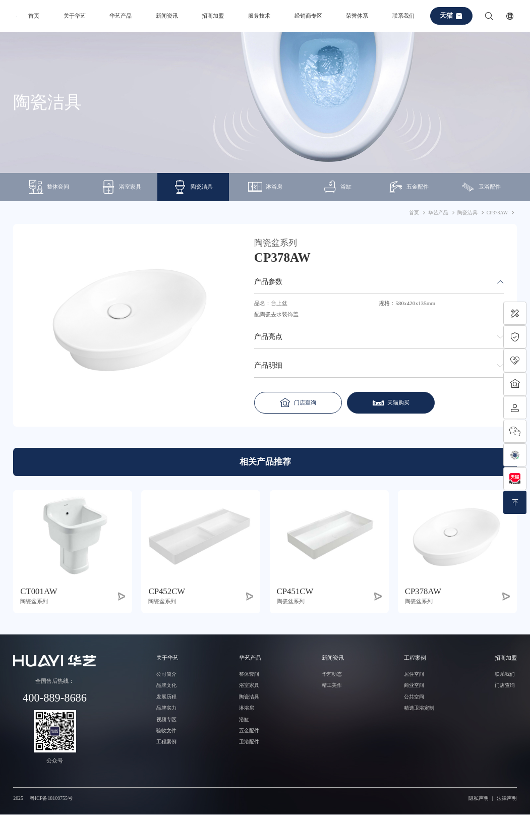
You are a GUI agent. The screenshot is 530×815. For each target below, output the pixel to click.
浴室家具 (121, 187)
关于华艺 (75, 16)
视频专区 (166, 719)
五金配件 (409, 187)
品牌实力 (166, 708)
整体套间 (49, 187)
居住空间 (414, 674)
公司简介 (166, 674)
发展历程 (166, 697)
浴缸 (337, 187)
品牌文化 (166, 685)
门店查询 (296, 403)
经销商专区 (308, 16)
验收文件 (166, 730)
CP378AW (497, 212)
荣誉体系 (357, 16)
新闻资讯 (167, 16)
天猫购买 (386, 403)
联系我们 (403, 16)
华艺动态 (332, 674)
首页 (33, 16)
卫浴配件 (481, 187)
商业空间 (414, 685)
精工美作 (332, 685)
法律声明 (507, 798)
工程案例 (166, 742)
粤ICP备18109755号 (51, 798)
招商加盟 (213, 16)
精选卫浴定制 (419, 708)
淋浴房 (265, 187)
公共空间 (414, 697)
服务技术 (259, 16)
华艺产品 (120, 16)
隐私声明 (478, 798)
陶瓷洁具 (193, 187)
